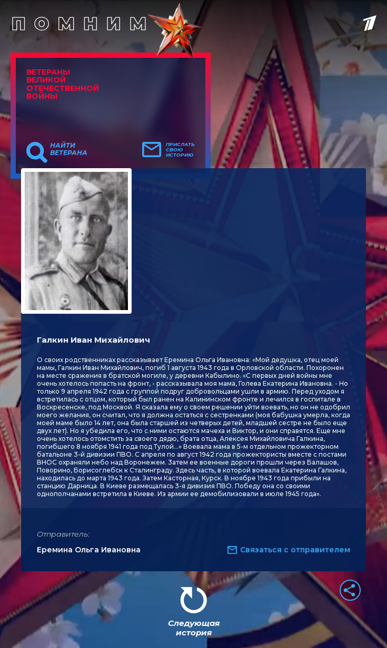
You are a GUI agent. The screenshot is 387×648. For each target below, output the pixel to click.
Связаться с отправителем (295, 549)
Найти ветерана (68, 149)
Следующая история (194, 627)
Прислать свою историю (180, 150)
